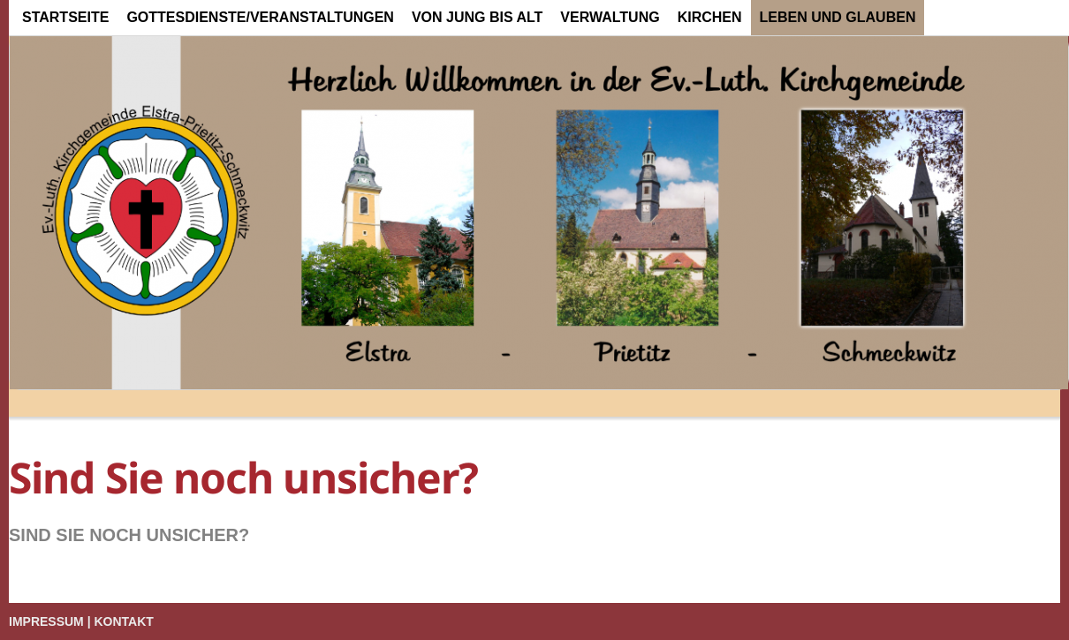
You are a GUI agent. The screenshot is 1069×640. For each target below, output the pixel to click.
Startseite (65, 17)
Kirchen (710, 17)
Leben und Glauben (838, 17)
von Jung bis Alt (477, 17)
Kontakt (124, 621)
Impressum (46, 621)
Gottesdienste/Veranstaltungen (260, 17)
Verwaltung (609, 17)
